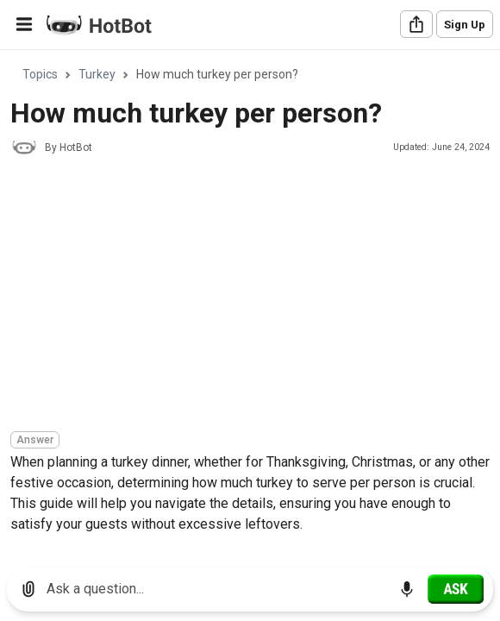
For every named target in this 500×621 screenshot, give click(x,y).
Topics (40, 74)
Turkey (97, 74)
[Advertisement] (255, 296)
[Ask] (455, 589)
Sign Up (464, 24)
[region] (250, 302)
